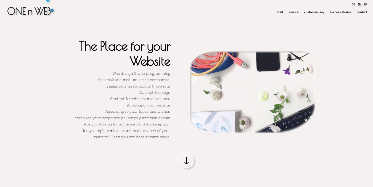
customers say (314, 12)
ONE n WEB (29, 11)
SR (365, 4)
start (280, 12)
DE (354, 4)
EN (359, 4)
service (293, 12)
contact (362, 12)
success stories (340, 12)
